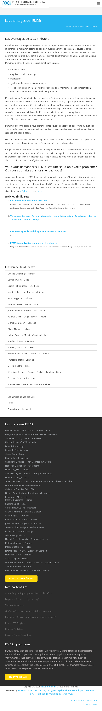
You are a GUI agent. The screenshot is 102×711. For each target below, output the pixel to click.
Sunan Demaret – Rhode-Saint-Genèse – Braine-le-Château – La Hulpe (38, 481)
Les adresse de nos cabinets (21, 396)
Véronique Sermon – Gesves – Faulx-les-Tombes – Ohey (34, 372)
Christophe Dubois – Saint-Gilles (20, 489)
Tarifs (10, 402)
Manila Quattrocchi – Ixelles (21, 347)
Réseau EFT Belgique (15, 623)
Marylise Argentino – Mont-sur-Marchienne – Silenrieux (31, 434)
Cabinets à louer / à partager (18, 635)
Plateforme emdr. (49, 686)
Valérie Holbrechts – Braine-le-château (26, 292)
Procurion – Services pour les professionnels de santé (30, 617)
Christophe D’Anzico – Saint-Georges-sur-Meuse (28, 461)
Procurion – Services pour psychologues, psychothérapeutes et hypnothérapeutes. (57, 690)
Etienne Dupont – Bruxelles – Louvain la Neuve (27, 493)
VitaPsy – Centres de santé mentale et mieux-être (28, 611)
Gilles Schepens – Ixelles (19, 365)
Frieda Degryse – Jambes (17, 469)
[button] (98, 3)
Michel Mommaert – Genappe (22, 322)
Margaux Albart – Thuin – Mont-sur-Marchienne (27, 430)
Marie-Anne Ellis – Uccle (16, 497)
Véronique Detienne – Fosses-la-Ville (22, 485)
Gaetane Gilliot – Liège (18, 279)
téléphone (24, 191)
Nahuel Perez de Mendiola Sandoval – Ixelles (29, 335)
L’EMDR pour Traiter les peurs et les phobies (33, 243)
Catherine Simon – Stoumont (21, 378)
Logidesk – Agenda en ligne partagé (22, 599)
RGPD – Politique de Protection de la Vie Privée (51, 693)
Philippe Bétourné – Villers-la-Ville (20, 442)
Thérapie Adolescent (15, 605)
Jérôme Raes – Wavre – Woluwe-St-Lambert (29, 353)
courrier (40, 191)
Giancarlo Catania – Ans (16, 450)
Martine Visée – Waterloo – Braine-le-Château (29, 384)
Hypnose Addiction (14, 629)
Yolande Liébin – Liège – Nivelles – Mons (27, 316)
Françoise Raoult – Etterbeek (21, 359)
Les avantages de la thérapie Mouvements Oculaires (38, 231)
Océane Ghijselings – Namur (21, 273)
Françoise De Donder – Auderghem (22, 465)
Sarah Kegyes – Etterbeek (20, 298)
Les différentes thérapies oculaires (28, 200)
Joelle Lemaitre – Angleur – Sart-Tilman (26, 310)
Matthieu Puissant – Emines (21, 341)
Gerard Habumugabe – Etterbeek (23, 285)
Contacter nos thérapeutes (20, 409)
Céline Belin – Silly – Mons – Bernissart (23, 438)
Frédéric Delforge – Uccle (17, 477)
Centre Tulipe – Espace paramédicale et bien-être (28, 593)
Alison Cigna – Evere (14, 454)
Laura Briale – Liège (14, 446)
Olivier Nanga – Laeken (19, 329)
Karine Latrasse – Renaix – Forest (24, 304)
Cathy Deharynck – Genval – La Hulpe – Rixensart (28, 473)
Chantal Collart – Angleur (17, 458)
